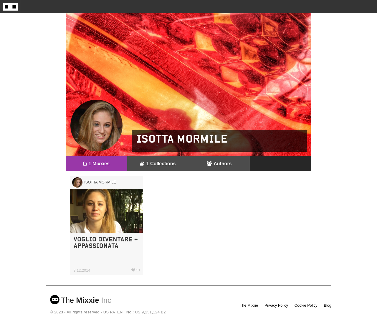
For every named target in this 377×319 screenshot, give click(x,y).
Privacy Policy (276, 305)
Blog (327, 305)
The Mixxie (249, 305)
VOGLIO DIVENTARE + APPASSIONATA (106, 242)
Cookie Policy (306, 305)
